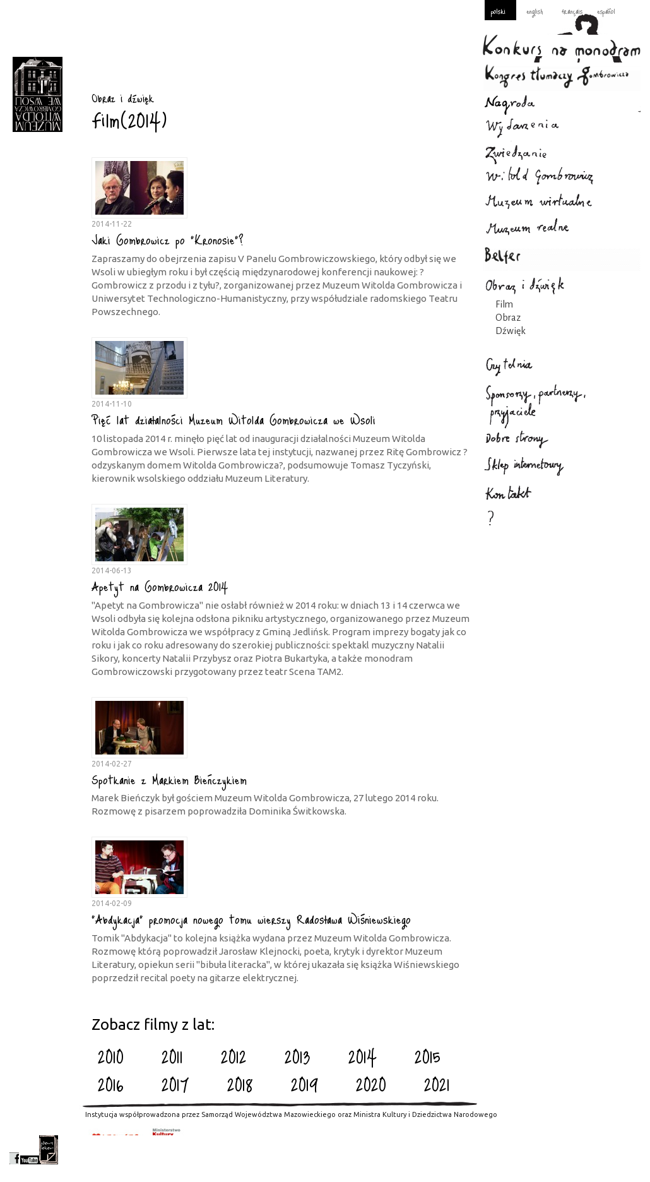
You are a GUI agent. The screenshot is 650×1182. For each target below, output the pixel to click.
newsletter (48, 1149)
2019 (304, 1084)
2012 (234, 1056)
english (534, 11)
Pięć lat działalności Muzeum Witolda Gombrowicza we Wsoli (233, 419)
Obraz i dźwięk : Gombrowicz (37, 94)
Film (504, 304)
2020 (371, 1084)
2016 (111, 1084)
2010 (111, 1056)
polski (498, 11)
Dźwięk (510, 331)
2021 (437, 1084)
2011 (172, 1056)
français (572, 11)
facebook (14, 1149)
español (606, 11)
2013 (297, 1056)
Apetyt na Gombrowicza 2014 (160, 586)
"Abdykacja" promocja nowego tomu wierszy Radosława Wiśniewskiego (251, 918)
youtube (29, 1149)
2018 (240, 1084)
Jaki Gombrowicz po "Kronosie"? (168, 239)
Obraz (508, 318)
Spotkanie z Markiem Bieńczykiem (169, 779)
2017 (175, 1084)
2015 (427, 1056)
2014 (362, 1056)
